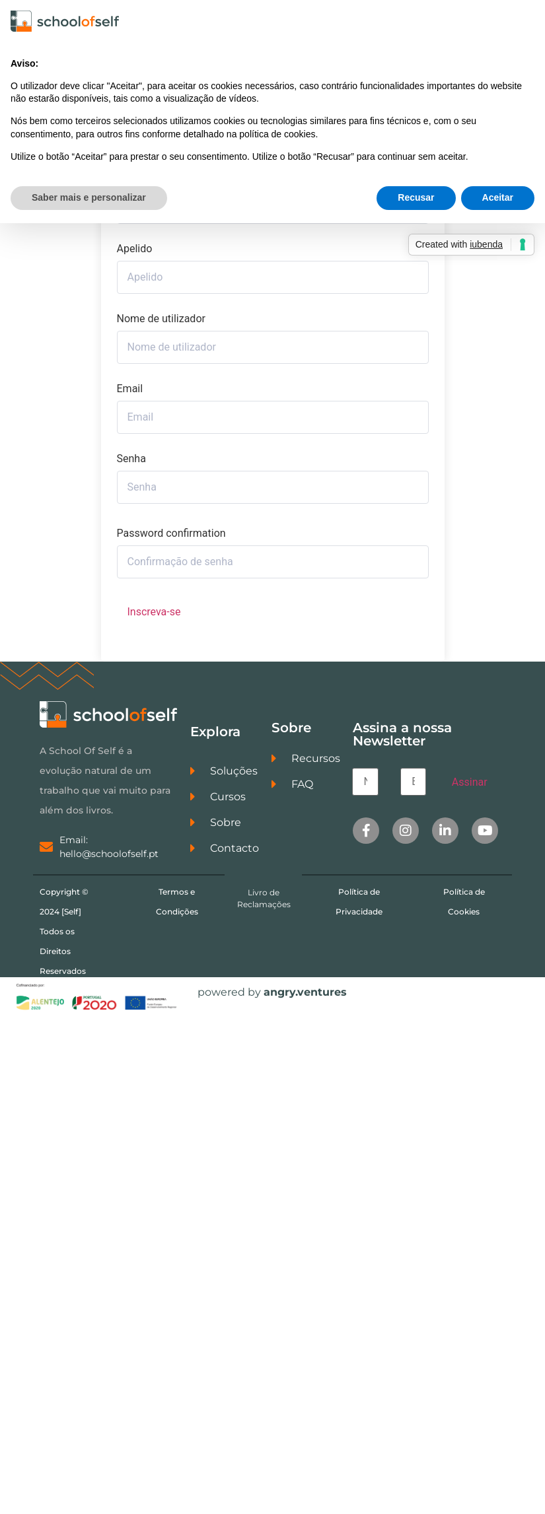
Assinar (470, 782)
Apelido (135, 249)
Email (130, 389)
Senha (131, 459)
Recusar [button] (416, 197)
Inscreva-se (154, 611)
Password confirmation (171, 533)
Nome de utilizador (161, 319)
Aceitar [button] (497, 197)
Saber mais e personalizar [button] (89, 197)
